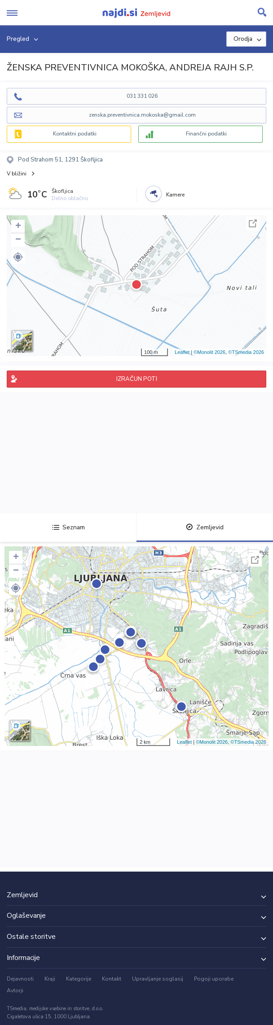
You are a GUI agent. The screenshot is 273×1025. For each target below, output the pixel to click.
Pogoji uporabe (213, 978)
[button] (18, 257)
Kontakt (111, 978)
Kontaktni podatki (75, 133)
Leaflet (182, 352)
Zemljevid (205, 527)
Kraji (49, 978)
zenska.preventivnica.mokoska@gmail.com (142, 114)
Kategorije (78, 978)
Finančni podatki (206, 133)
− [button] (18, 240)
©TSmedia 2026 (246, 352)
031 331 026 (142, 96)
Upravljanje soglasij (157, 978)
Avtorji (15, 990)
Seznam (68, 527)
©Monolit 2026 (209, 352)
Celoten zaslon (253, 223)
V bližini (16, 173)
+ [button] (18, 226)
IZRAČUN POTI (136, 379)
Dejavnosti (20, 978)
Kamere (175, 194)
